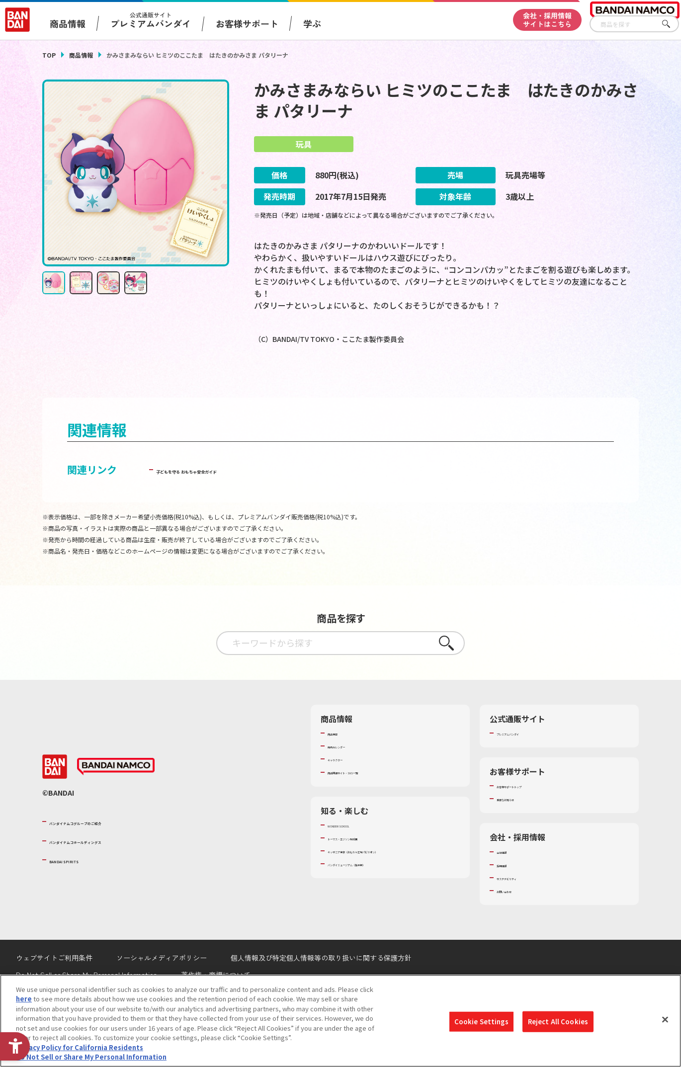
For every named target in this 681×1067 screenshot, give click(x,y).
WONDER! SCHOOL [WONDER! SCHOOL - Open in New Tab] (355, 852)
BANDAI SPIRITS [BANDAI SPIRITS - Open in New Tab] (79, 888)
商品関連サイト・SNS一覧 (366, 800)
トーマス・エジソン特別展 (366, 866)
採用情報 (509, 892)
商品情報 (81, 55)
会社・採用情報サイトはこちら (547, 19)
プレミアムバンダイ (526, 761)
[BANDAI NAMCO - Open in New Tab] (116, 795)
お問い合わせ (516, 918)
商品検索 (340, 761)
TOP (49, 55)
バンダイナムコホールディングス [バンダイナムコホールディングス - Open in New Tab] (109, 868)
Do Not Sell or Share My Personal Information (91, 1057)
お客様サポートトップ (529, 814)
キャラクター (347, 787)
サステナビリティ (522, 906)
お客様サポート (247, 23)
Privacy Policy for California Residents (79, 1047)
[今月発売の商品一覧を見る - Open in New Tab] (546, 379)
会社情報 (509, 879)
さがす (671, 24)
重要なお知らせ (519, 826)
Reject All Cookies (558, 1021)
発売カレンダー (350, 774)
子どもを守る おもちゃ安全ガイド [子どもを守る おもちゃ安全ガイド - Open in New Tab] (232, 498)
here (24, 998)
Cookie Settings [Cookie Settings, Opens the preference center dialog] (481, 1021)
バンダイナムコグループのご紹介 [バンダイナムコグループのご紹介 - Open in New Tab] (109, 849)
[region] (340, 1021)
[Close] (665, 1019)
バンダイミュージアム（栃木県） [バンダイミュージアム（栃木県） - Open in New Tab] (376, 892)
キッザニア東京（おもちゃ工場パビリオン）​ (392, 879)
